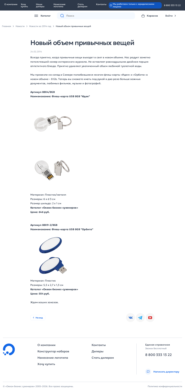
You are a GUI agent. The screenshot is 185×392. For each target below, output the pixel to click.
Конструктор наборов (53, 351)
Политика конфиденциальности (165, 386)
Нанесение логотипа (59, 5)
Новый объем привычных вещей (73, 26)
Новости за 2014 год (40, 26)
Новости (20, 26)
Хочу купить (24, 5)
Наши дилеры (40, 5)
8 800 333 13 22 (172, 5)
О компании (10, 4)
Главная (6, 26)
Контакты (101, 4)
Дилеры (97, 351)
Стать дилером (82, 5)
